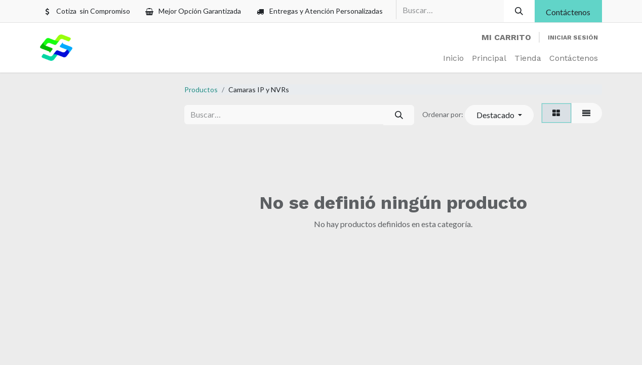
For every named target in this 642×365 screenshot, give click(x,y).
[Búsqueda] (519, 11)
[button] (499, 115)
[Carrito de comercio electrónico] (506, 37)
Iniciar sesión (573, 37)
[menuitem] (453, 58)
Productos (201, 89)
